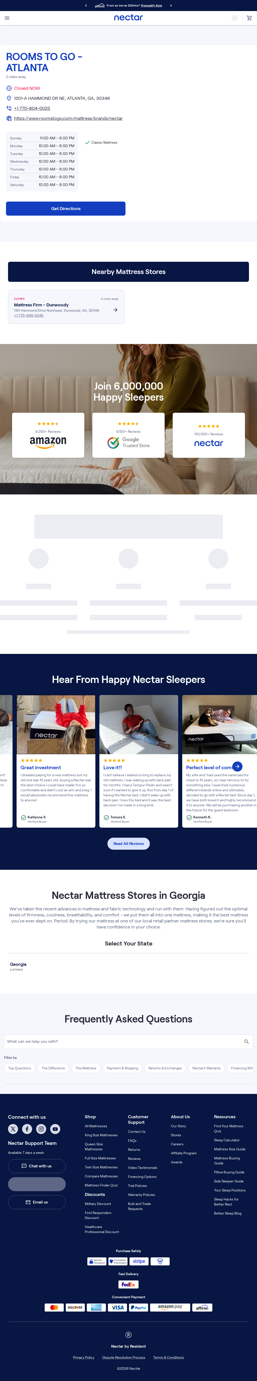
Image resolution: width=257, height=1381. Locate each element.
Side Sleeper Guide (229, 1181)
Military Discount (98, 1204)
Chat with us (36, 1166)
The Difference (53, 1068)
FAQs (132, 1141)
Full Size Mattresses (100, 1158)
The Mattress (86, 1068)
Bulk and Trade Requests (139, 1206)
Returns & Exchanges (165, 1068)
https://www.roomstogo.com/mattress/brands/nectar (68, 118)
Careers (177, 1144)
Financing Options (142, 1177)
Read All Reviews (128, 843)
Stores (176, 1135)
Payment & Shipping (122, 1068)
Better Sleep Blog (227, 1213)
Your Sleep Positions (230, 1190)
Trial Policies (137, 1186)
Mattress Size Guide (229, 1149)
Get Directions (66, 208)
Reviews (134, 1159)
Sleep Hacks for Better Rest (226, 1201)
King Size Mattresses (101, 1135)
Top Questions (19, 1068)
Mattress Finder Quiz (101, 1185)
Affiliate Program (184, 1153)
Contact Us (137, 1132)
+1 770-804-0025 (32, 108)
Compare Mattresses (101, 1176)
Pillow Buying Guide (229, 1172)
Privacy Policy (83, 1357)
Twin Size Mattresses (101, 1167)
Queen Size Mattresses (94, 1146)
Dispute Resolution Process (123, 1357)
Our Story (178, 1126)
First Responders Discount (98, 1215)
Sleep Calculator (227, 1140)
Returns (134, 1150)
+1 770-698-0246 (28, 315)
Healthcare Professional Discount (102, 1229)
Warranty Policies (141, 1195)
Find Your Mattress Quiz (228, 1128)
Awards (176, 1162)
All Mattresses (96, 1126)
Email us (36, 1202)
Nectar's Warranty (206, 1068)
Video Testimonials (142, 1168)
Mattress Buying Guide (227, 1160)
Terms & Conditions (168, 1357)
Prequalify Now (151, 5)
